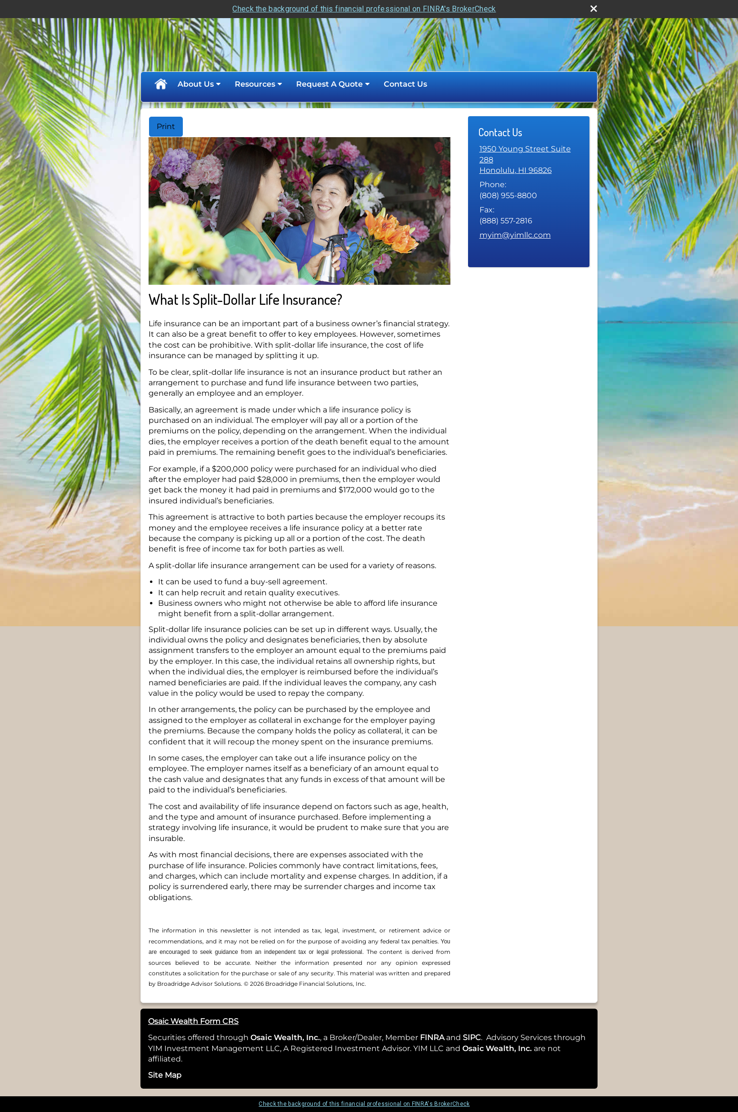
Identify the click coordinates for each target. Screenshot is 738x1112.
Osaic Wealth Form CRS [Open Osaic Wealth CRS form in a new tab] (193, 1021)
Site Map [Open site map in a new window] (164, 1075)
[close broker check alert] (594, 8)
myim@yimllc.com (515, 235)
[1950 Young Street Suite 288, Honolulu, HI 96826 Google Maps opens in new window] (528, 160)
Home (160, 84)
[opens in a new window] (445, 1037)
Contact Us (405, 84)
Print (166, 126)
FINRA (431, 1037)
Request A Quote (329, 84)
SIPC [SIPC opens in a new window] (472, 1037)
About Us (196, 84)
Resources (255, 84)
